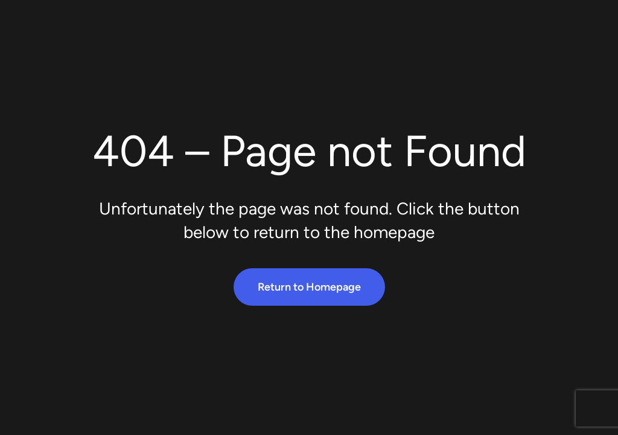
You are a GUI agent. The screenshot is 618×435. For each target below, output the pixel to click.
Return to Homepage (309, 287)
